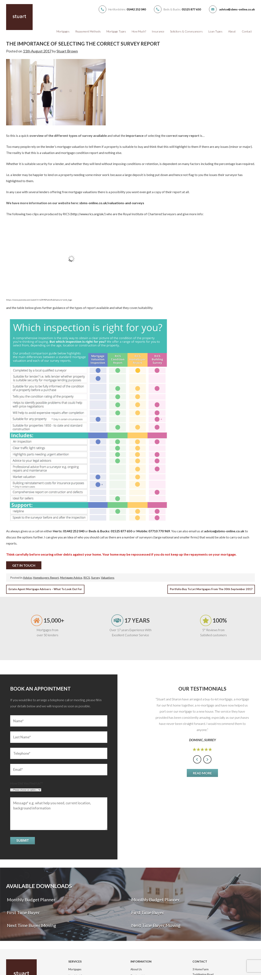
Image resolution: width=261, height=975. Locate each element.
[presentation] (197, 759)
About (232, 31)
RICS (86, 577)
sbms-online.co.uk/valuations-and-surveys (111, 203)
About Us (136, 969)
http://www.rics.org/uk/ (88, 214)
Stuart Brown (67, 51)
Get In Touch (23, 565)
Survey (95, 577)
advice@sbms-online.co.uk (237, 9)
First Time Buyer (23, 912)
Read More (202, 773)
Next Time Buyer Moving (31, 925)
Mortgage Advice (71, 577)
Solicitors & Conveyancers (186, 31)
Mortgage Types (116, 31)
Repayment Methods (88, 31)
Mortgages (63, 31)
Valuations (107, 577)
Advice (27, 577)
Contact (247, 31)
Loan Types (215, 31)
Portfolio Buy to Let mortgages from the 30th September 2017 (211, 589)
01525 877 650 (191, 9)
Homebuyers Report (46, 577)
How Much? (139, 31)
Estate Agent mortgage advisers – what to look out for (45, 589)
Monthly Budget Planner (30, 899)
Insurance (158, 31)
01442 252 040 (136, 9)
